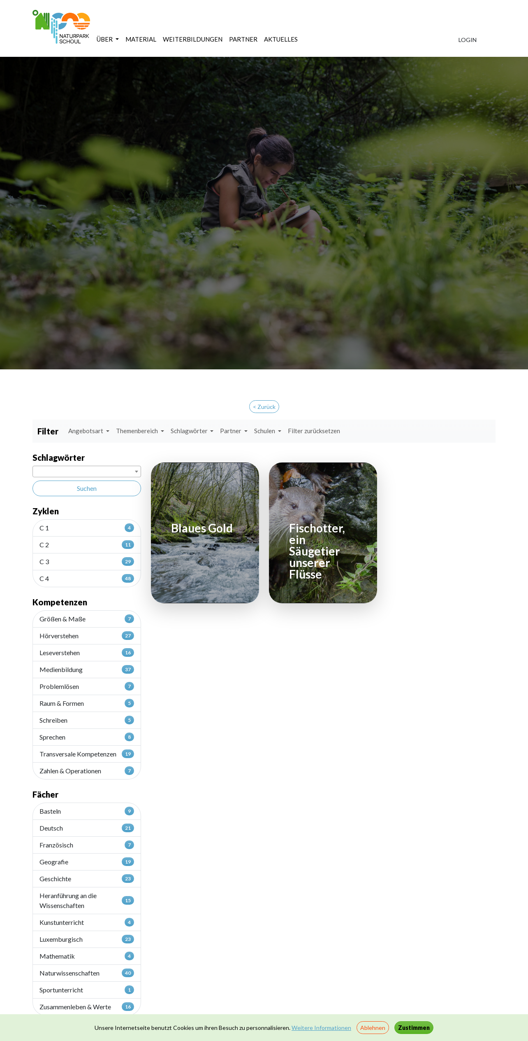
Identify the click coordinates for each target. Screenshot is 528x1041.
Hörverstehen (86, 635)
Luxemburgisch (86, 939)
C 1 (86, 527)
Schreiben (86, 720)
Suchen (87, 488)
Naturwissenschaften (86, 973)
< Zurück (264, 406)
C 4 (86, 578)
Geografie (86, 861)
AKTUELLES (281, 39)
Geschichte (86, 878)
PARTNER (243, 39)
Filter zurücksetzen (314, 430)
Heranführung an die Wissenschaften (86, 900)
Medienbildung (86, 669)
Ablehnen (372, 1027)
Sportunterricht (86, 989)
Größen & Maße (86, 618)
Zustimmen (414, 1027)
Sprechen (86, 737)
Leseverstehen (86, 652)
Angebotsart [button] (86, 430)
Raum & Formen (86, 703)
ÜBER (105, 39)
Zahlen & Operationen (86, 770)
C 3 (86, 561)
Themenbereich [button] (137, 430)
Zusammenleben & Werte (86, 1006)
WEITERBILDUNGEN (192, 39)
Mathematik (86, 956)
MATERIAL (140, 39)
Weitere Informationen (321, 1027)
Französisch (86, 844)
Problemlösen (86, 686)
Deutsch (86, 828)
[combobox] (86, 471)
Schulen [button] (265, 430)
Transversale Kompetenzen (86, 753)
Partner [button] (231, 430)
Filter (47, 431)
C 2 (86, 544)
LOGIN (468, 39)
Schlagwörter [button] (190, 430)
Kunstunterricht (86, 922)
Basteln (86, 811)
